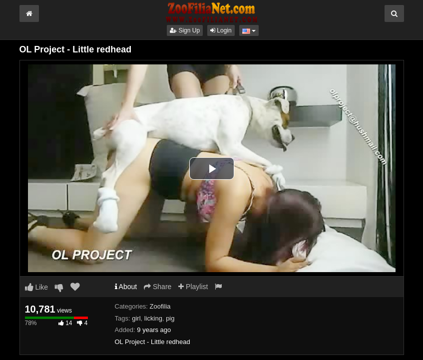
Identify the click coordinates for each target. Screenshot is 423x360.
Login (221, 30)
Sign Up (185, 30)
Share (157, 287)
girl (136, 318)
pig (170, 318)
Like (36, 287)
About (126, 287)
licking (153, 318)
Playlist (193, 287)
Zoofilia (160, 306)
